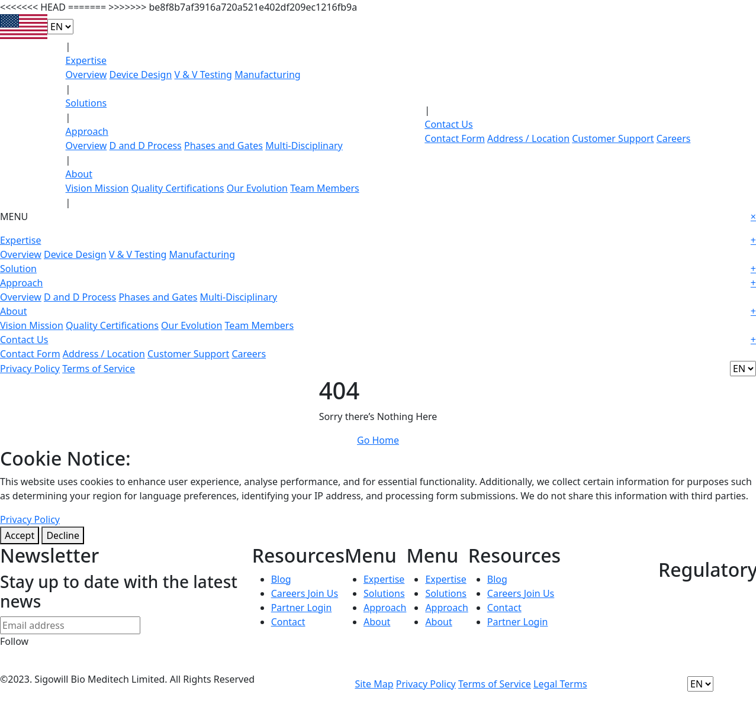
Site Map (374, 683)
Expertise (86, 60)
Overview (86, 74)
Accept (19, 535)
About (79, 173)
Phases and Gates (223, 145)
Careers (674, 138)
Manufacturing (267, 74)
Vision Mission (97, 188)
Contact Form (454, 138)
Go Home (378, 440)
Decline (62, 535)
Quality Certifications (177, 188)
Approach (87, 131)
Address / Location (528, 138)
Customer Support (613, 138)
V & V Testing (203, 74)
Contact (288, 621)
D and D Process (146, 145)
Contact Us (448, 124)
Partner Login (301, 607)
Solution (378, 268)
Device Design (141, 74)
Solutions (86, 102)
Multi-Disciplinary (304, 145)
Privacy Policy (30, 368)
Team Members (324, 188)
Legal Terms (560, 683)
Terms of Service (98, 368)
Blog (281, 579)
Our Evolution (257, 188)
